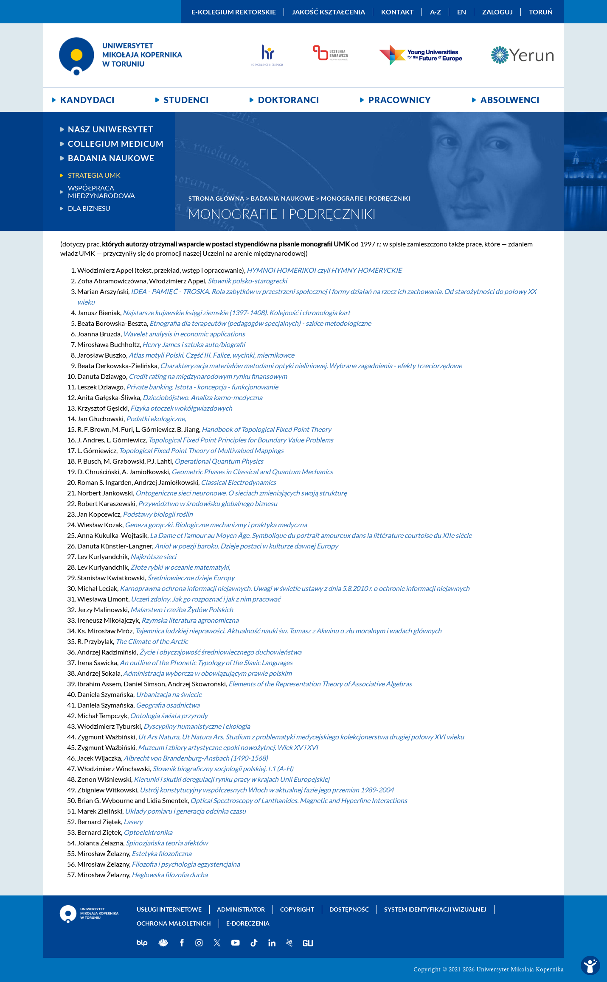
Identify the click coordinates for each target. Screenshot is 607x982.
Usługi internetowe (169, 909)
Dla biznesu (89, 208)
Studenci (186, 100)
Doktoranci (288, 100)
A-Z (435, 12)
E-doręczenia (248, 923)
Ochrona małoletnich (174, 923)
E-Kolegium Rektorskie (233, 12)
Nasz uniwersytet (110, 129)
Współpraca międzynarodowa (101, 191)
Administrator (241, 909)
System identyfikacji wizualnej (435, 909)
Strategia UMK (94, 175)
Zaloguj (497, 12)
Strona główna (216, 198)
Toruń (541, 12)
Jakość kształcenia (328, 12)
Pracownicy (399, 100)
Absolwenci (510, 100)
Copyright (297, 909)
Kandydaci (87, 100)
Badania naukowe (111, 158)
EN (461, 12)
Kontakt (397, 12)
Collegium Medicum (116, 143)
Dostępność (349, 909)
